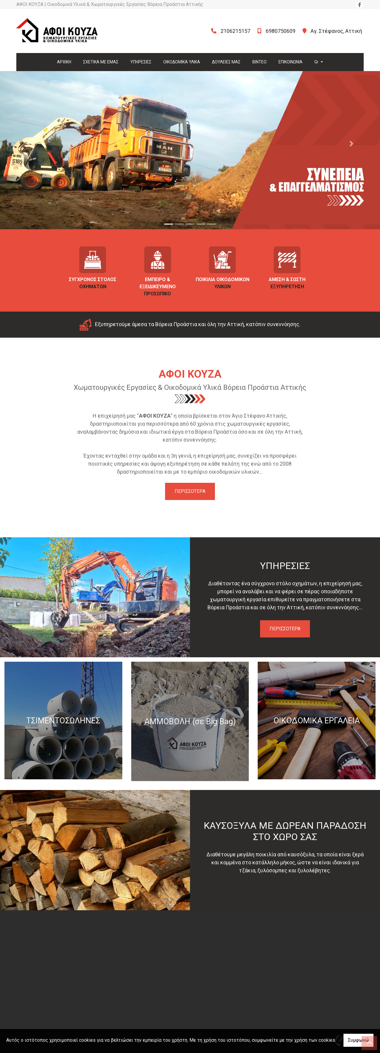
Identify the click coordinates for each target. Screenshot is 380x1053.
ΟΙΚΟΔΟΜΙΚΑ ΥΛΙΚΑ (181, 62)
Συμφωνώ (358, 1040)
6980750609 (280, 31)
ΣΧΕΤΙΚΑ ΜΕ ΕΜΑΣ (100, 62)
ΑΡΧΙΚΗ (64, 62)
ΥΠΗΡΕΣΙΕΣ (140, 62)
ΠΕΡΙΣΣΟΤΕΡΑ (190, 491)
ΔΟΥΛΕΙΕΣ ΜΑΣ (226, 62)
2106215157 (235, 31)
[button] (28, 143)
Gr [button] (316, 62)
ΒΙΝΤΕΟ (259, 62)
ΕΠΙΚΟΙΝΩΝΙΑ (290, 62)
